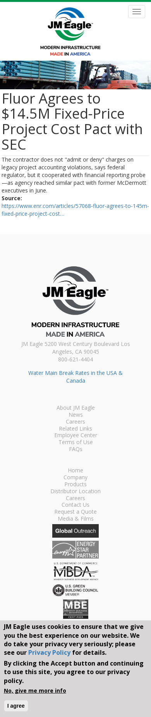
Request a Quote (75, 512)
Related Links (75, 429)
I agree (16, 706)
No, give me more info (35, 690)
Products (75, 485)
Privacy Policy (49, 652)
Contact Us (75, 505)
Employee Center (75, 436)
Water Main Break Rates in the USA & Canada (75, 376)
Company (75, 478)
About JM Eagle (76, 408)
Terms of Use (75, 442)
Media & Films (76, 519)
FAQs (75, 449)
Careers (75, 422)
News (76, 415)
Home (75, 471)
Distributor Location (75, 492)
